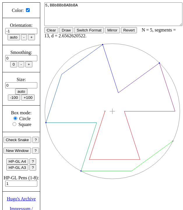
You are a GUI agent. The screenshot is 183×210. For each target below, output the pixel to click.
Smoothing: (21, 52)
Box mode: (21, 112)
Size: (21, 79)
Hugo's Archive (21, 198)
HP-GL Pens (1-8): (21, 177)
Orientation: (21, 25)
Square (24, 124)
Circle (25, 118)
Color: (18, 10)
